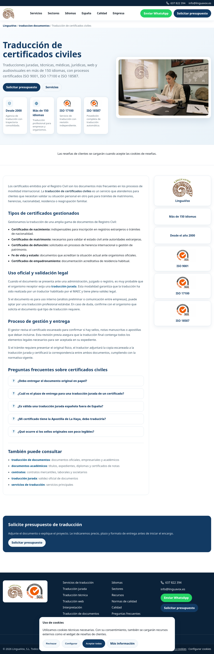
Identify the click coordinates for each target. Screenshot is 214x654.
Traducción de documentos (81, 614)
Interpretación (72, 607)
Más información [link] (122, 643)
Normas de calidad (124, 601)
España (86, 13)
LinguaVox (9, 25)
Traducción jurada (75, 589)
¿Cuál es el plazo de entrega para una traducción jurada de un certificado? (71, 394)
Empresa (118, 13)
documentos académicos (29, 466)
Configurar (71, 643)
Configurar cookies (199, 649)
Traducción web (73, 601)
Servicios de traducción (78, 583)
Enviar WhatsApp (156, 13)
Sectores (53, 13)
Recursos (118, 595)
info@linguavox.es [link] (200, 3)
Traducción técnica (75, 595)
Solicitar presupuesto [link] (192, 13)
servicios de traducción (28, 485)
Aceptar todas (94, 643)
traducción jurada (24, 478)
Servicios (36, 13)
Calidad (102, 13)
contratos (18, 472)
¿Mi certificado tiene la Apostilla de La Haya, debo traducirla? (62, 419)
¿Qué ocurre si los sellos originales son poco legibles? (56, 432)
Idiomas (70, 13)
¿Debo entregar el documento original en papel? (52, 381)
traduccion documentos (34, 25)
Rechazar (51, 643)
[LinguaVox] (8, 13)
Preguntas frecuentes (126, 614)
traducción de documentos (30, 460)
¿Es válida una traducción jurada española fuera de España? (60, 406)
